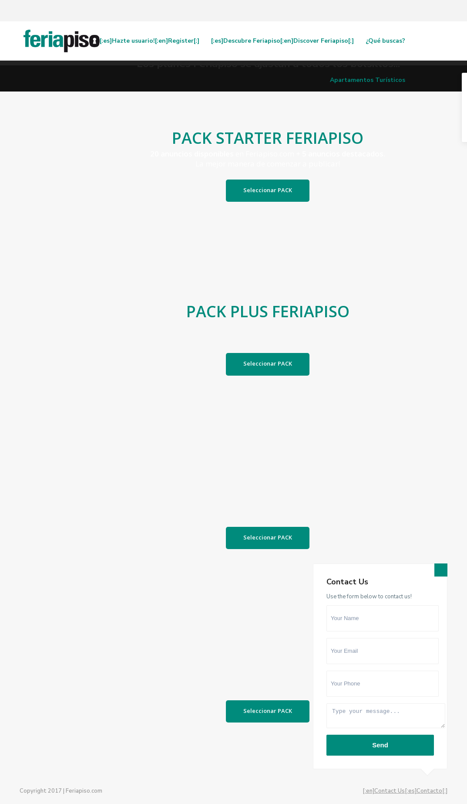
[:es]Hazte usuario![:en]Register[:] (149, 41)
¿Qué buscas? (385, 41)
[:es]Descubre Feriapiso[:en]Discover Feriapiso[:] (282, 41)
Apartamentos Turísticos (367, 80)
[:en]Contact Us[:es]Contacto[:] (405, 791)
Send (380, 745)
